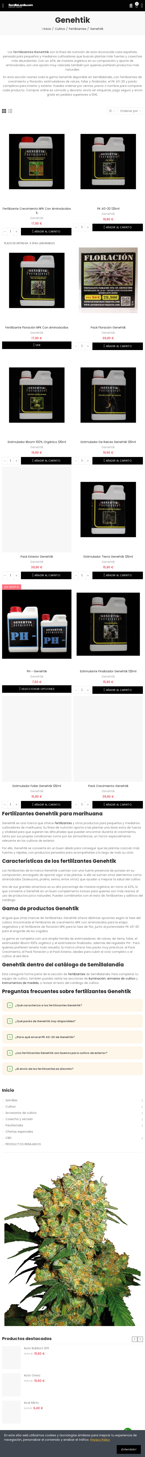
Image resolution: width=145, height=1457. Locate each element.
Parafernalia (14, 1125)
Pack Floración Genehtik (108, 327)
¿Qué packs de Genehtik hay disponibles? (41, 1021)
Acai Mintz (31, 1403)
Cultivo (10, 1106)
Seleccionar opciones (37, 689)
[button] (134, 1339)
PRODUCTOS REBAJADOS (23, 1144)
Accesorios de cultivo (21, 1113)
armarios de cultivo (121, 978)
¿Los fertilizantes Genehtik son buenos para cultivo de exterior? (57, 1053)
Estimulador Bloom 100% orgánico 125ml (37, 442)
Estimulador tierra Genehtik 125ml (108, 557)
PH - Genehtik (37, 671)
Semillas (11, 1100)
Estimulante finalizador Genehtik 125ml (108, 671)
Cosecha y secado (19, 1119)
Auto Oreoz (32, 1375)
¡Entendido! (128, 1449)
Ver (37, 345)
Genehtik (36, 218)
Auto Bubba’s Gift (36, 1348)
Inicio (8, 1090)
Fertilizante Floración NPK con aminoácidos (36, 327)
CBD (8, 1138)
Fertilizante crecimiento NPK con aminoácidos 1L (37, 211)
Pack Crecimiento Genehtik (108, 786)
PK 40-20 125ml (108, 209)
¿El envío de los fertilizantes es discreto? (40, 1068)
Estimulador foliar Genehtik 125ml (37, 786)
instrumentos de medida (20, 983)
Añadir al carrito (47, 232)
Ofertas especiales (19, 1132)
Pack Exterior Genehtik (37, 557)
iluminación (97, 978)
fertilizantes (63, 823)
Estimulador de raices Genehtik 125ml (108, 442)
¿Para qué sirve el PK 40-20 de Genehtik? (41, 1037)
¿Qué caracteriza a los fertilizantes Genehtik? (44, 1005)
